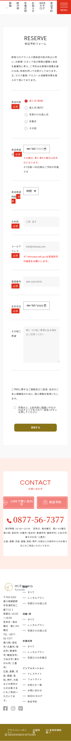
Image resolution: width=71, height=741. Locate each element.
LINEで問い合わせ (18, 502)
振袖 (10, 5)
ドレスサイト (34, 673)
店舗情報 (36, 731)
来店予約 (51, 7)
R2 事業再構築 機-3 (53, 731)
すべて (31, 592)
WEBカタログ (42, 6)
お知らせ (33, 7)
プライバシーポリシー (17, 731)
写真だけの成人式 (37, 603)
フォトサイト (34, 679)
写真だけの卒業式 (37, 657)
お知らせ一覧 (34, 685)
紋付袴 (18, 6)
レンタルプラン (35, 598)
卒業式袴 (25, 7)
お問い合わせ (34, 690)
